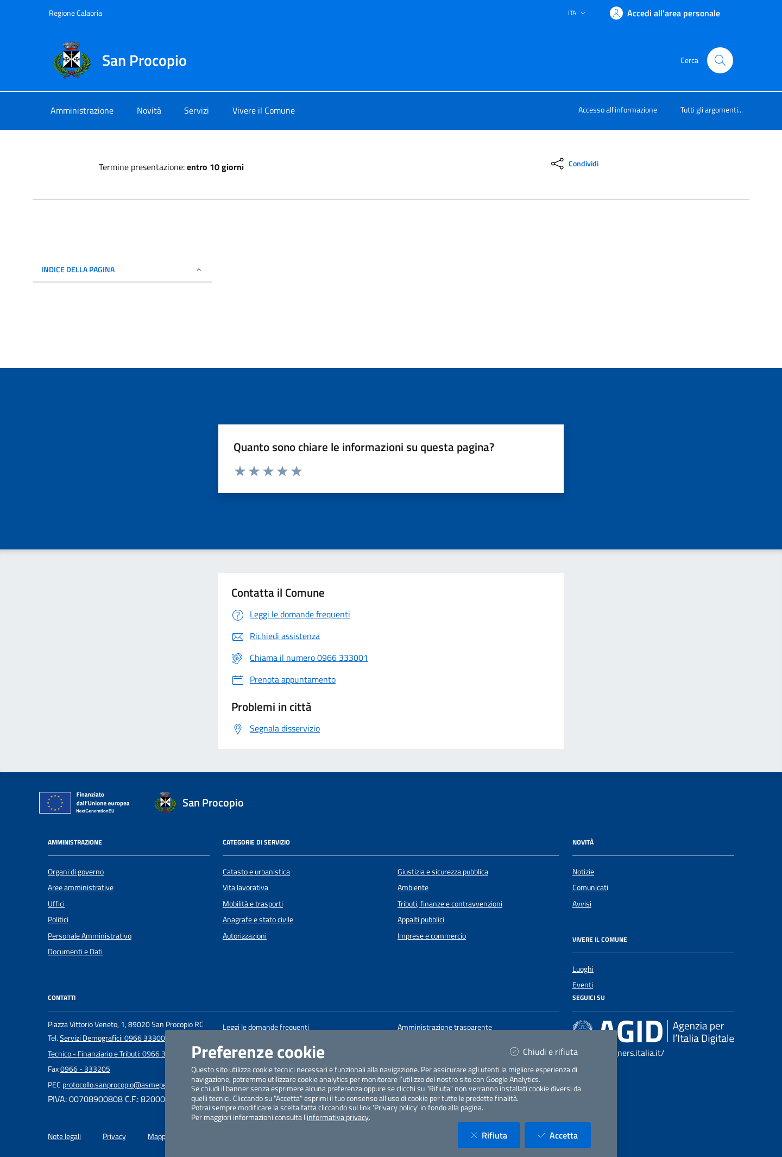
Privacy (114, 1136)
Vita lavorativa (245, 887)
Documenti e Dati (75, 952)
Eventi (582, 985)
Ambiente (413, 887)
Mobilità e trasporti (253, 904)
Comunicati (590, 887)
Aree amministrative (80, 887)
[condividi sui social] (574, 163)
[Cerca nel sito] (720, 60)
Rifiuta (495, 1135)
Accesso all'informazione (617, 109)
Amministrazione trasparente (445, 1027)
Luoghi (583, 969)
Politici (58, 919)
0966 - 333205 (85, 1069)
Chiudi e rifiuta (550, 1051)
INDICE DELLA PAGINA (122, 269)
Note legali (64, 1136)
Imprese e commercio (432, 936)
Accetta (564, 1135)
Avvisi (581, 904)
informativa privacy (338, 1117)
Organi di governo (76, 872)
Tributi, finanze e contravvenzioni (450, 904)
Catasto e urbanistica (256, 872)
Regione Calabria (75, 12)
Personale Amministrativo (89, 936)
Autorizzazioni (245, 936)
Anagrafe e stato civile (258, 919)
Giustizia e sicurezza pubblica (443, 872)
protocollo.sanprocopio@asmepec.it (119, 1085)
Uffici (56, 904)
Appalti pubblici (421, 919)
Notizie (583, 872)
